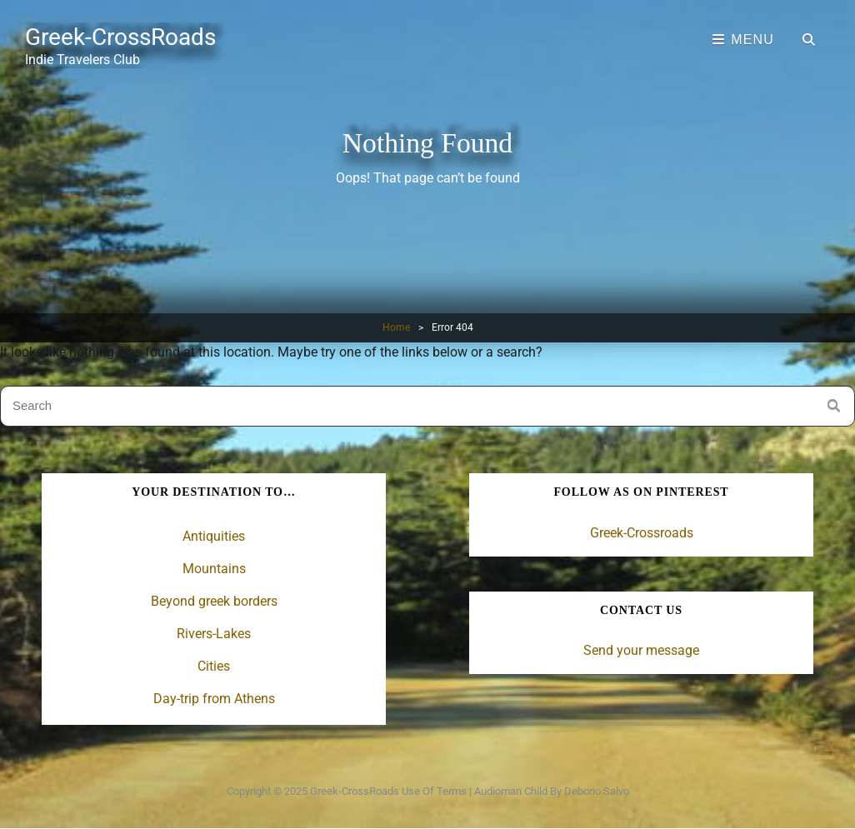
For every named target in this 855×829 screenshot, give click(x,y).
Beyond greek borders (214, 601)
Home (396, 327)
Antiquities (213, 536)
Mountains (214, 569)
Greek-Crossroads (641, 533)
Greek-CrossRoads (120, 37)
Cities (214, 666)
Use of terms (434, 791)
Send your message (641, 650)
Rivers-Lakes (214, 634)
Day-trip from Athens (214, 699)
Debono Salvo (596, 791)
